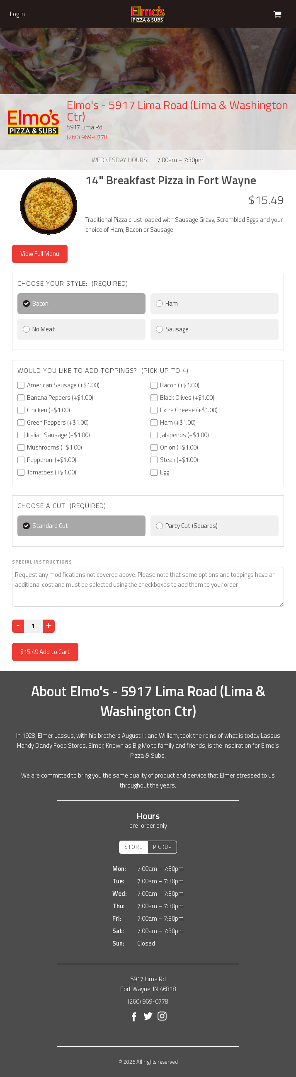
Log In (17, 14)
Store (133, 847)
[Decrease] (18, 626)
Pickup (162, 847)
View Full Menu (39, 253)
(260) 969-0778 (87, 137)
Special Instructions (42, 562)
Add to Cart (45, 651)
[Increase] (49, 626)
